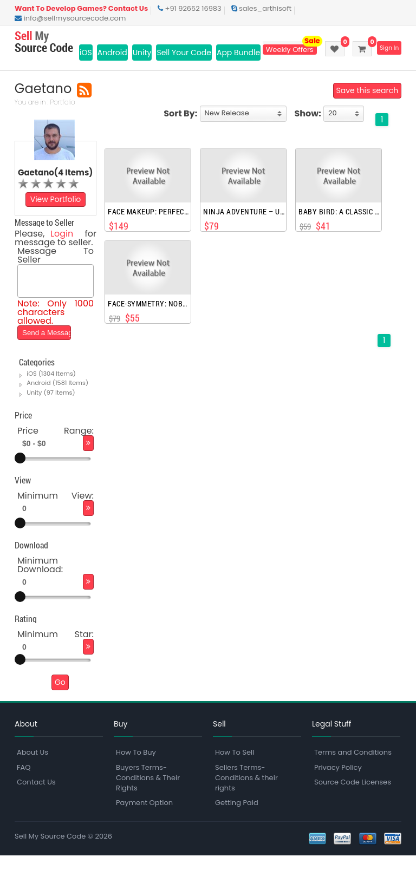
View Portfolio (55, 209)
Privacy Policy (338, 781)
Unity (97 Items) (50, 406)
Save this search (367, 100)
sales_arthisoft (261, 8)
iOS (86, 52)
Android (112, 52)
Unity (142, 52)
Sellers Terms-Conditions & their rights (246, 791)
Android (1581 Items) (57, 397)
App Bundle (238, 52)
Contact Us (36, 796)
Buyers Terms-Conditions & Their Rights (148, 791)
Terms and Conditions (353, 767)
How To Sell (234, 767)
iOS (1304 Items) (51, 388)
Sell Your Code (184, 52)
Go (60, 696)
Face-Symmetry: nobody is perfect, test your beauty (149, 314)
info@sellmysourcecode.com (70, 18)
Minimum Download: (40, 579)
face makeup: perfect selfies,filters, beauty (149, 222)
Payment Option (144, 817)
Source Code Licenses (352, 796)
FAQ (24, 781)
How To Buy (136, 767)
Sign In (388, 48)
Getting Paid (236, 817)
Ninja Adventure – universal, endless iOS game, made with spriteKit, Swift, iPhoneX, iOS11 (244, 222)
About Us (32, 767)
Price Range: (55, 445)
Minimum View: (55, 509)
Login (61, 244)
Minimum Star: (55, 648)
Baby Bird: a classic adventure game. (339, 222)
